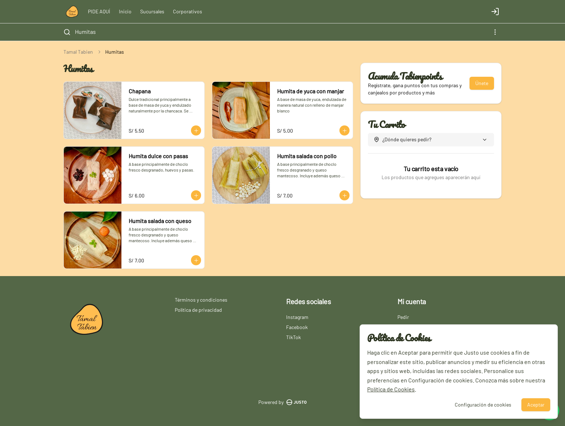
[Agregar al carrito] (196, 130)
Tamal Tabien (78, 52)
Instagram (297, 317)
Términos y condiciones (201, 300)
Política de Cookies (391, 389)
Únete (481, 83)
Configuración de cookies (483, 404)
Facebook (297, 327)
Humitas (85, 31)
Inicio (125, 11)
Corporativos (187, 11)
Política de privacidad (198, 310)
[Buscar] (67, 32)
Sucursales (152, 11)
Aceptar (535, 404)
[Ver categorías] (495, 32)
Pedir (403, 317)
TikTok (293, 337)
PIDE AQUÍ (99, 11)
